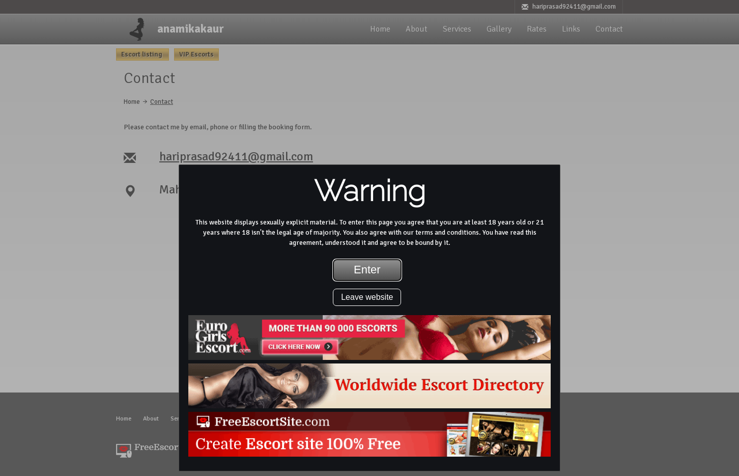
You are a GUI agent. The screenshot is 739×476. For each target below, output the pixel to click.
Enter (367, 269)
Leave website (367, 297)
